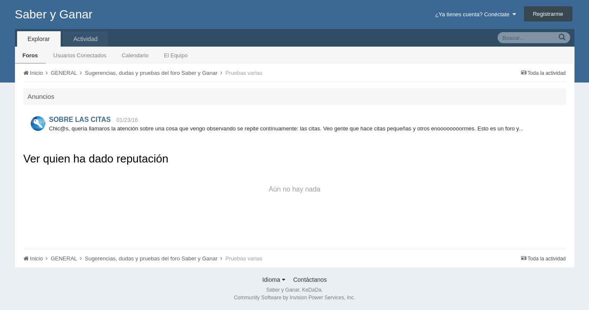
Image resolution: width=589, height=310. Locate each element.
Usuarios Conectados (79, 55)
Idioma (273, 279)
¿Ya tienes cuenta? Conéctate (475, 14)
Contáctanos (310, 279)
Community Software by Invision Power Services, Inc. (294, 298)
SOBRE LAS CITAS (80, 119)
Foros (30, 55)
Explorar (39, 38)
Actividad (85, 38)
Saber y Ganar (54, 14)
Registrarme (548, 14)
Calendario (135, 55)
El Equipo (176, 55)
